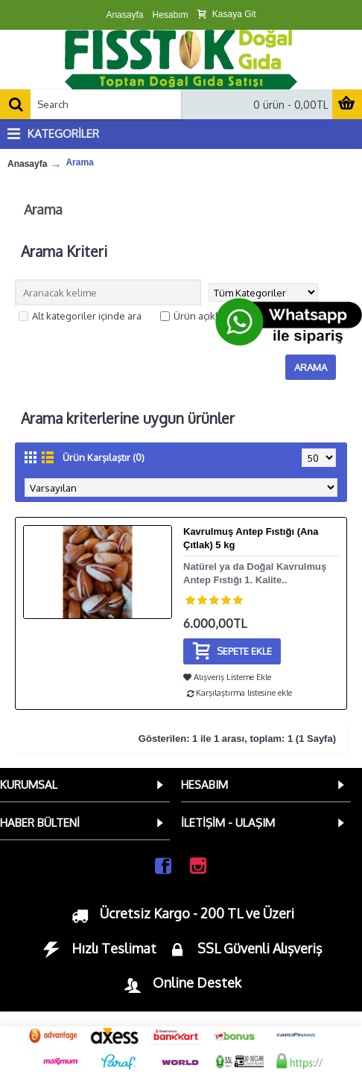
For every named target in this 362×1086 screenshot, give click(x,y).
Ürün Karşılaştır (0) (104, 457)
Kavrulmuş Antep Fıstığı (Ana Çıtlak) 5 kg (251, 538)
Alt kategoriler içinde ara (80, 316)
